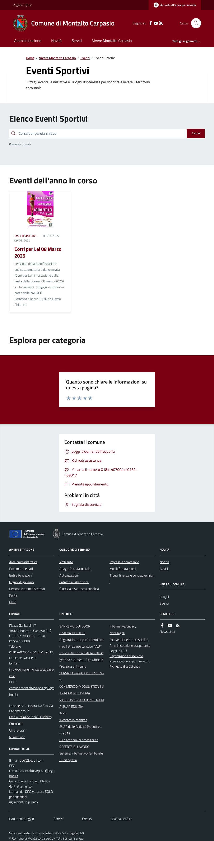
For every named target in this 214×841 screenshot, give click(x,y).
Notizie (164, 561)
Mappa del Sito (121, 818)
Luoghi (164, 596)
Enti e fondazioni (20, 575)
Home (30, 57)
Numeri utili (17, 736)
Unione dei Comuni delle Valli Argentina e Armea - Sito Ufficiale (81, 656)
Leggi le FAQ (118, 650)
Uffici (12, 602)
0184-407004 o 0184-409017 (31, 652)
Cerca (196, 133)
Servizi (77, 40)
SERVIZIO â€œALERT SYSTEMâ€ (81, 676)
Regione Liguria (22, 5)
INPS (62, 713)
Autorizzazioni (69, 575)
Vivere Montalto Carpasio (112, 40)
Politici (13, 595)
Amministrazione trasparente (130, 645)
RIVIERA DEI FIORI (72, 632)
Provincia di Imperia (72, 666)
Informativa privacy (123, 626)
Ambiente (66, 561)
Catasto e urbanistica (74, 581)
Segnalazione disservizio (126, 655)
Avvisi (164, 568)
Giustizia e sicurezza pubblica (79, 588)
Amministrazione (27, 40)
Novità (56, 40)
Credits (87, 818)
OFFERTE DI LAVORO (74, 746)
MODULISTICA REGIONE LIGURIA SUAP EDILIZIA (81, 703)
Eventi (85, 57)
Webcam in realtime (73, 719)
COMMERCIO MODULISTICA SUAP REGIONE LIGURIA (81, 690)
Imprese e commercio (124, 561)
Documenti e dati (21, 568)
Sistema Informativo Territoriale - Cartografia (81, 756)
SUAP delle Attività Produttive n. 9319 (80, 730)
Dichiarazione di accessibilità (78, 739)
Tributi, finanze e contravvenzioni (132, 578)
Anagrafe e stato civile (74, 568)
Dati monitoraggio (21, 818)
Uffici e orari (17, 730)
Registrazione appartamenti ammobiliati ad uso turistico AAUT (81, 643)
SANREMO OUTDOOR (74, 626)
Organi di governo (21, 581)
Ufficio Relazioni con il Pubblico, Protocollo (30, 720)
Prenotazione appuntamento (129, 661)
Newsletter (167, 631)
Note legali (117, 632)
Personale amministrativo (27, 588)
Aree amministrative (23, 561)
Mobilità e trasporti (123, 568)
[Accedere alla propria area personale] (175, 5)
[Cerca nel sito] (194, 23)
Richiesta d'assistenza (125, 666)
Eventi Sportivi (25, 236)
